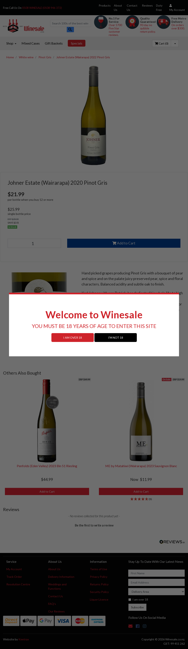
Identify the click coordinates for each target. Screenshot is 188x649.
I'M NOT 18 (115, 337)
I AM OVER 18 (72, 337)
